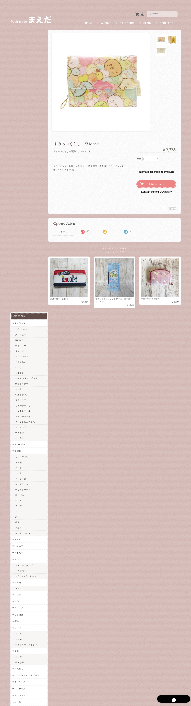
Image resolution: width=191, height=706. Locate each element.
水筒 (17, 299)
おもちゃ (18, 263)
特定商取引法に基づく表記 (27, 657)
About (106, 16)
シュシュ (19, 432)
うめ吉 (17, 565)
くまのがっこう (22, 116)
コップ (18, 368)
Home (88, 16)
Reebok (19, 536)
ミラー (18, 350)
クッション (19, 469)
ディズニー (20, 56)
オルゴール (19, 462)
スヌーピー (20, 45)
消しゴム (19, 206)
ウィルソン (20, 541)
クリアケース (21, 195)
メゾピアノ (19, 558)
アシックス (20, 552)
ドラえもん (20, 73)
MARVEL (19, 51)
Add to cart (156, 177)
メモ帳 (18, 173)
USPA (18, 547)
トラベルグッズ (22, 438)
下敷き (18, 238)
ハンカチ (18, 257)
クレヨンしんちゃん (25, 133)
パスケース (19, 399)
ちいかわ (18, 598)
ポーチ (17, 270)
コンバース (20, 530)
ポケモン (19, 143)
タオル (17, 250)
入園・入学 (20, 487)
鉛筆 (17, 233)
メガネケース (21, 507)
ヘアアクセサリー (23, 426)
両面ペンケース (22, 612)
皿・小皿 (19, 373)
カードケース (21, 419)
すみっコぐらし (22, 40)
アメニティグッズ (24, 276)
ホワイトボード (22, 200)
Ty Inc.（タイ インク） (27, 89)
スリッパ (18, 319)
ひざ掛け (18, 325)
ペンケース (20, 189)
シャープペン (21, 168)
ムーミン (19, 149)
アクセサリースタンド (26, 356)
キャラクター (21, 34)
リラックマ (20, 111)
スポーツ (18, 514)
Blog (147, 16)
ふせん (18, 184)
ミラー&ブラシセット (25, 287)
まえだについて (22, 637)
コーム (18, 345)
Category (127, 16)
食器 (16, 362)
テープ (18, 217)
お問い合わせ (21, 644)
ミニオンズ (20, 138)
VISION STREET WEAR (27, 525)
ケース (17, 413)
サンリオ (19, 62)
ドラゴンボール (22, 122)
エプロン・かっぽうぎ (26, 451)
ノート (18, 179)
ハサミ (18, 211)
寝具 (16, 332)
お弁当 (17, 293)
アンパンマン (21, 67)
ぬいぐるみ (19, 155)
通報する (172, 203)
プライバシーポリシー (25, 651)
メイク (17, 339)
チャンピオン (21, 519)
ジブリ (18, 78)
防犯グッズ (19, 500)
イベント (18, 476)
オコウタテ (19, 406)
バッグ (17, 305)
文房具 (17, 162)
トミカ (18, 100)
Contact (166, 16)
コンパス (19, 222)
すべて (65, 225)
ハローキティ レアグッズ (26, 386)
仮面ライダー (21, 94)
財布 (16, 312)
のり (17, 228)
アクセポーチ (21, 282)
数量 (139, 152)
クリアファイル (22, 244)
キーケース (19, 393)
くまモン (19, 84)
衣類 (16, 445)
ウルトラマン (21, 105)
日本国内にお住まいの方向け (156, 185)
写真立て (18, 379)
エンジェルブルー (23, 572)
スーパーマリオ (22, 127)
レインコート (21, 456)
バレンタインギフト (25, 482)
